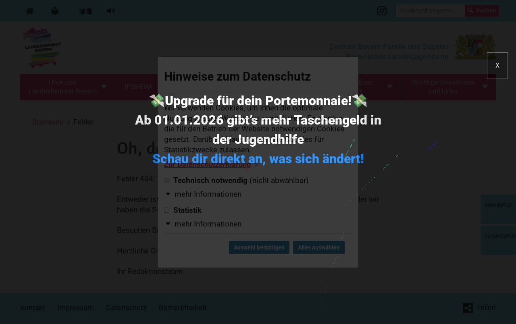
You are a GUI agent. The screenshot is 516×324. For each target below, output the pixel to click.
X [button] (497, 65)
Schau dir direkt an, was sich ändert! (258, 158)
